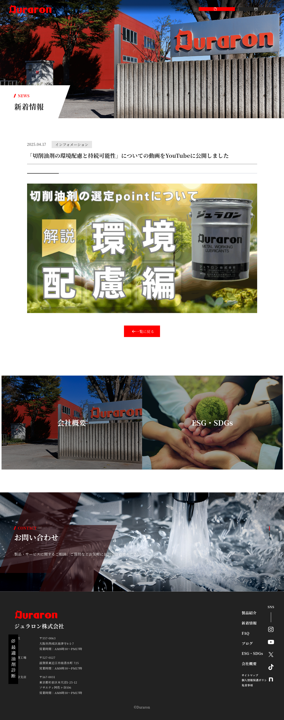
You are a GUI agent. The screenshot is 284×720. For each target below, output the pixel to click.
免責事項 (247, 685)
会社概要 (167, 9)
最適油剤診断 (13, 659)
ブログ (128, 9)
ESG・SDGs (147, 9)
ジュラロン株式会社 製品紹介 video (68, 181)
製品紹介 (64, 9)
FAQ (96, 9)
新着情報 (81, 9)
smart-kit (111, 9)
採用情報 (185, 9)
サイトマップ (250, 675)
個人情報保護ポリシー (256, 680)
